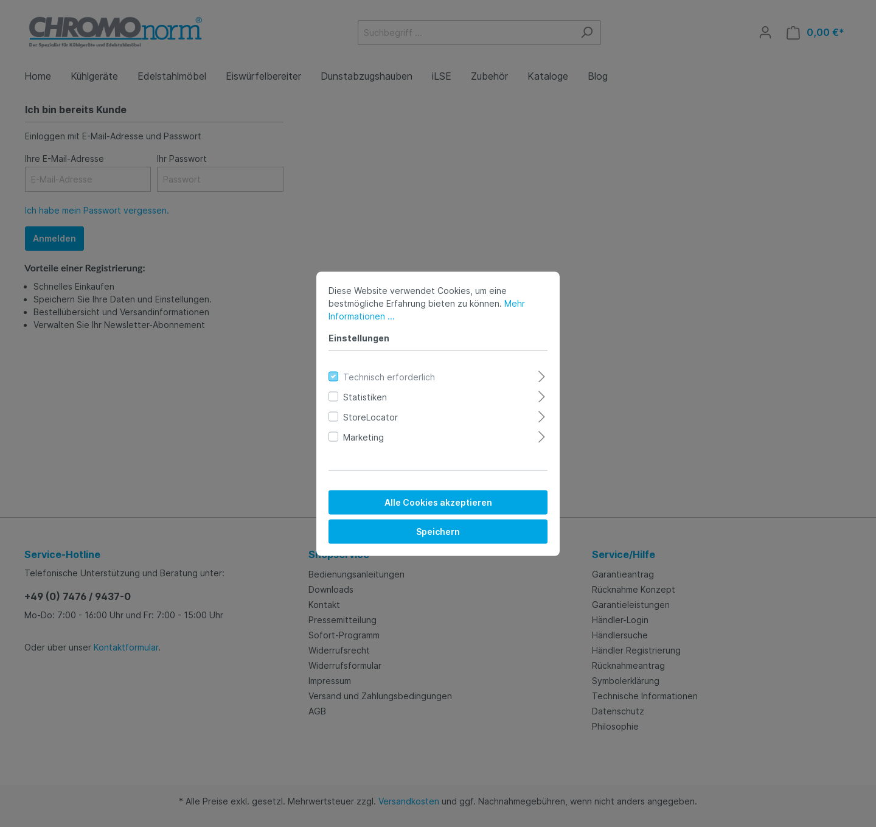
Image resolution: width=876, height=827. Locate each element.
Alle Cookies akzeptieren (438, 502)
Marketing (363, 436)
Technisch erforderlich (389, 376)
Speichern (438, 531)
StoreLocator (370, 416)
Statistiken (365, 396)
